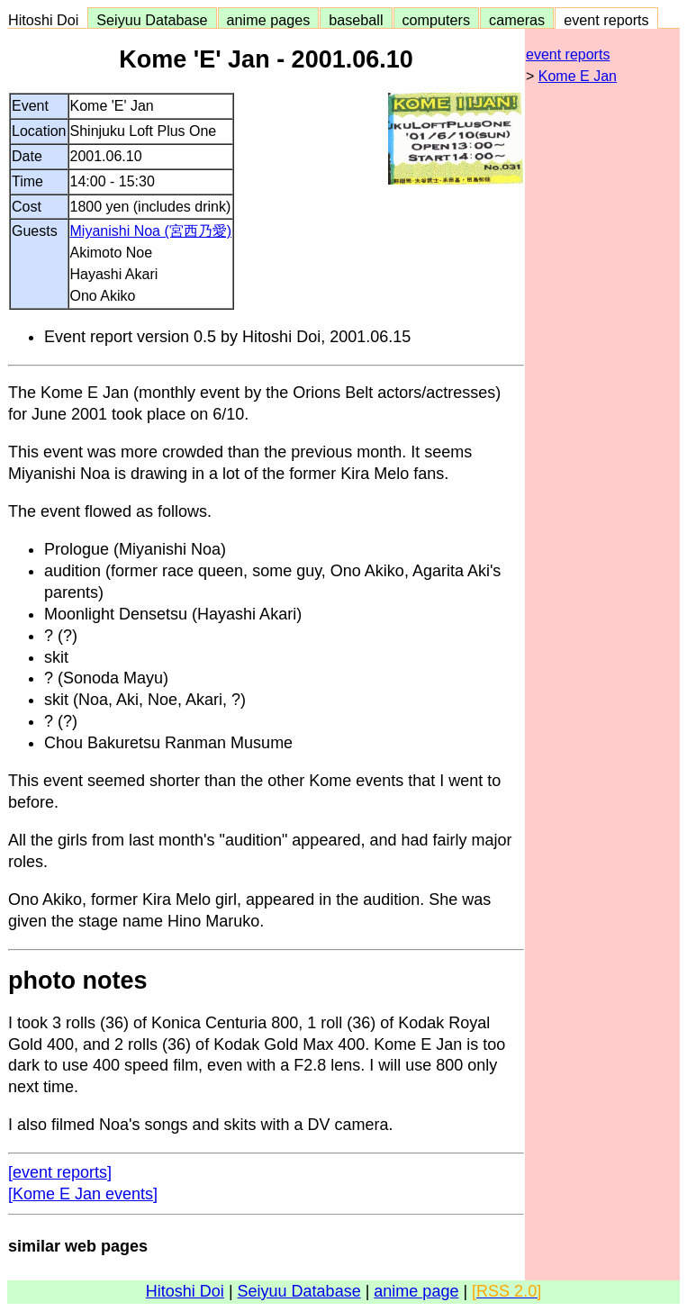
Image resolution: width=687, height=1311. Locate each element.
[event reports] (60, 1172)
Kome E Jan (577, 76)
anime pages (269, 20)
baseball (356, 20)
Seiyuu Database (151, 20)
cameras (517, 20)
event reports (606, 20)
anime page (416, 1291)
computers (436, 20)
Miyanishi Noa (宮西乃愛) (151, 231)
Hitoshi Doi (47, 20)
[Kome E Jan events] (83, 1194)
